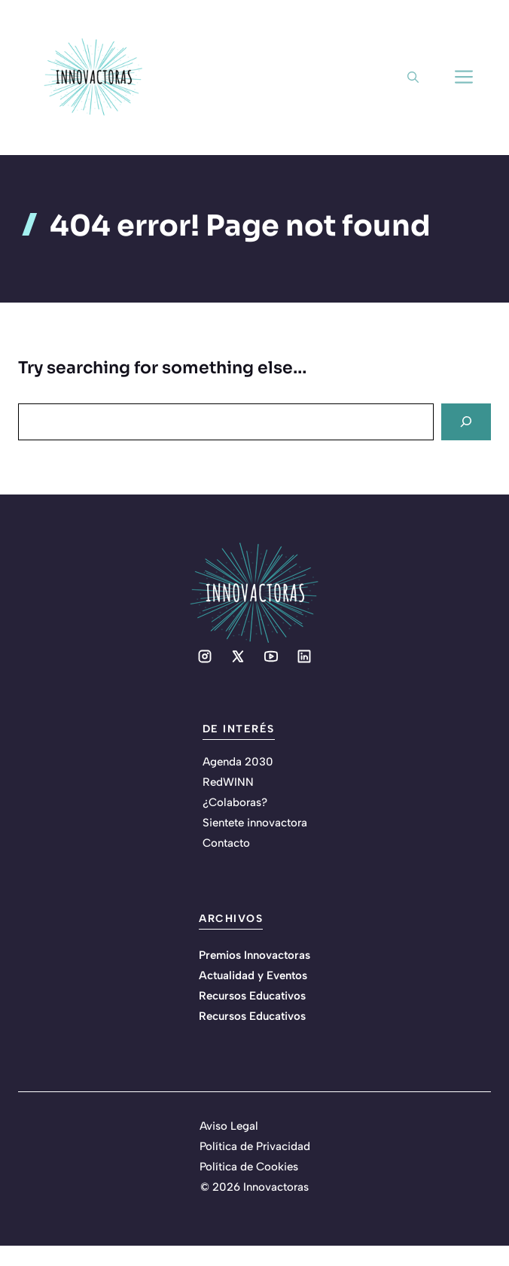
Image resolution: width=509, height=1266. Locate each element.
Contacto (226, 843)
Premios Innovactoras (254, 955)
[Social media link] (204, 656)
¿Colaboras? (235, 802)
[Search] (466, 421)
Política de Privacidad (255, 1146)
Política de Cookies (249, 1166)
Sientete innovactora (255, 822)
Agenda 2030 (238, 761)
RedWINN (228, 782)
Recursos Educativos (252, 996)
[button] (413, 77)
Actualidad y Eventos (253, 975)
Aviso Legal (229, 1126)
